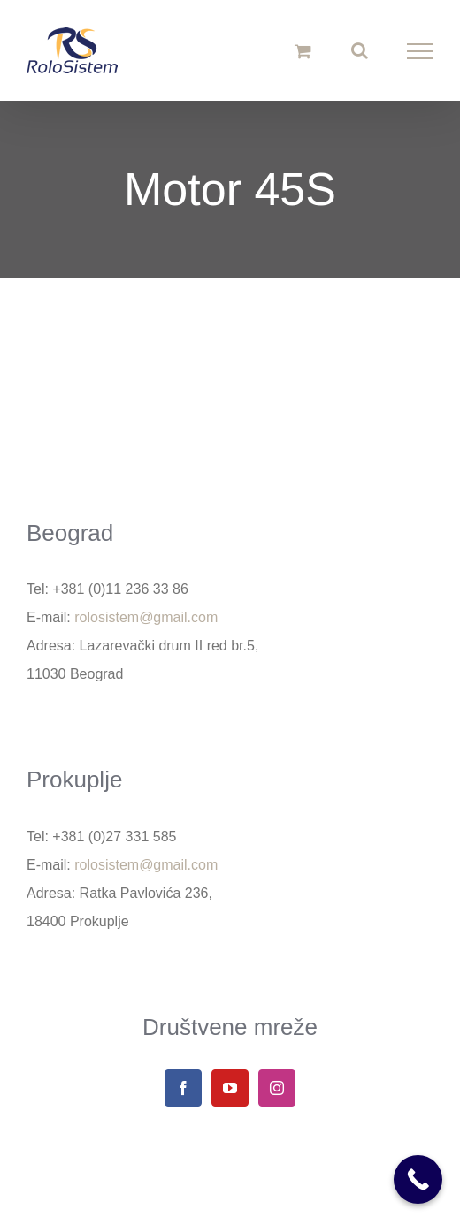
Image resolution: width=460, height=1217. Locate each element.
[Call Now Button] (418, 1179)
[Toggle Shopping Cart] (303, 51)
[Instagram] (276, 1088)
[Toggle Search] (359, 50)
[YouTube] (230, 1088)
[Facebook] (183, 1088)
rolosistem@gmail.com (146, 617)
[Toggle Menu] (420, 51)
